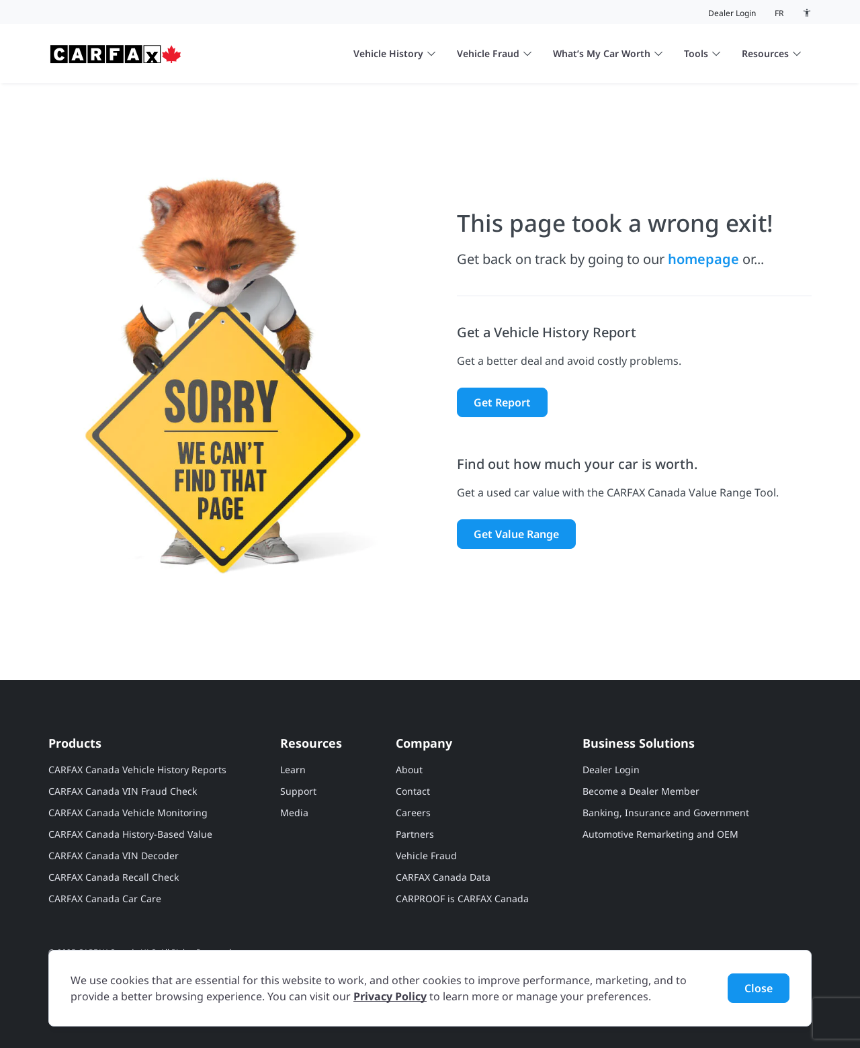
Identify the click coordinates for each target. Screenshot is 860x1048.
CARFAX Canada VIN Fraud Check (122, 791)
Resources (771, 53)
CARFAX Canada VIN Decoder (113, 855)
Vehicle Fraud (494, 53)
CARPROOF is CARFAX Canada (462, 898)
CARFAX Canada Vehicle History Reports (137, 769)
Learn (293, 769)
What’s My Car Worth (607, 53)
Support (298, 791)
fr (779, 13)
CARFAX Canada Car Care (104, 898)
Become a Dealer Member (641, 791)
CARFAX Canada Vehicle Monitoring (128, 812)
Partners (415, 834)
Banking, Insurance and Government (666, 812)
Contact (413, 791)
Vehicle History (394, 53)
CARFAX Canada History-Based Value (130, 834)
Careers (413, 812)
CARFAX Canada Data (443, 877)
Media (294, 812)
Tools (702, 53)
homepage (703, 259)
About (409, 769)
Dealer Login (732, 13)
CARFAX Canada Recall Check (113, 877)
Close (758, 988)
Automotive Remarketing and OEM (660, 834)
